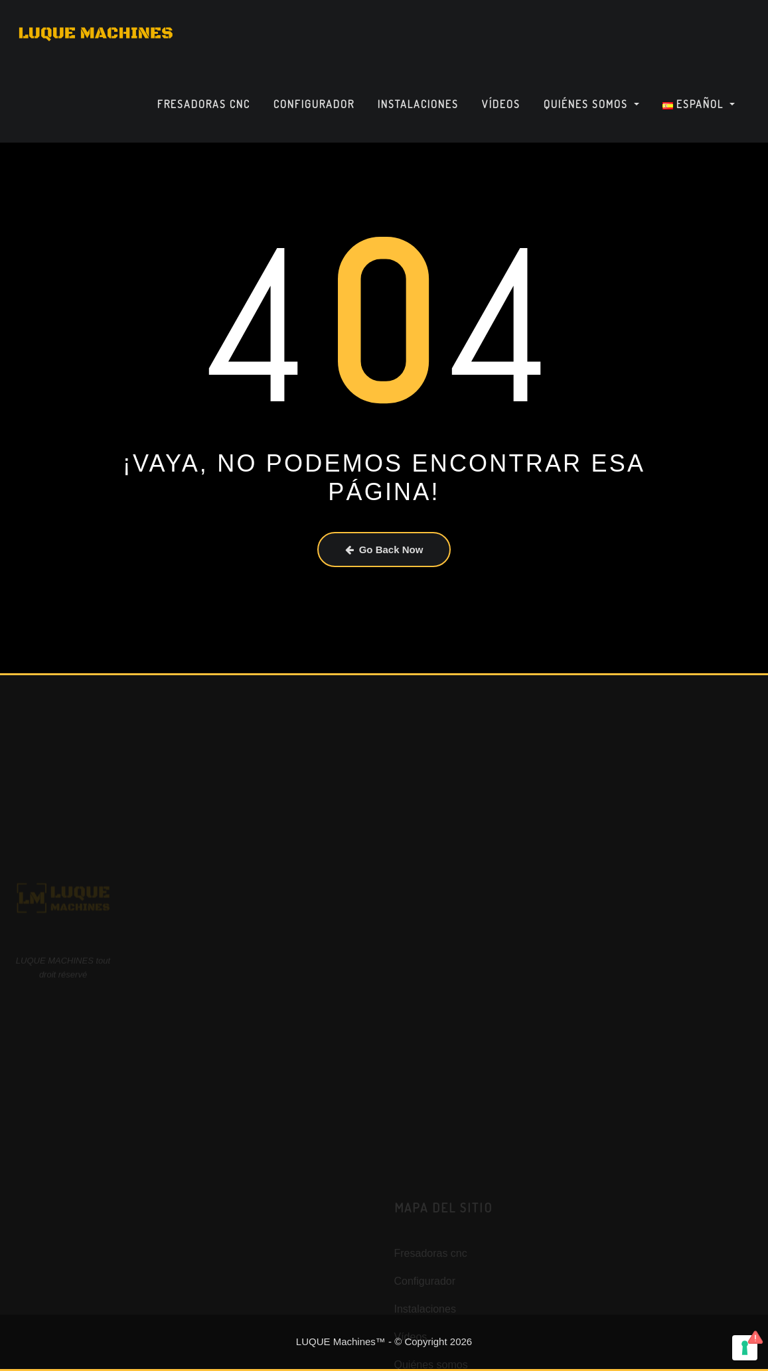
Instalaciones (418, 104)
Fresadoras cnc (203, 104)
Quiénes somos (591, 104)
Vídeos (501, 104)
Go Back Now (384, 549)
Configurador (313, 104)
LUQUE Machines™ (341, 1341)
